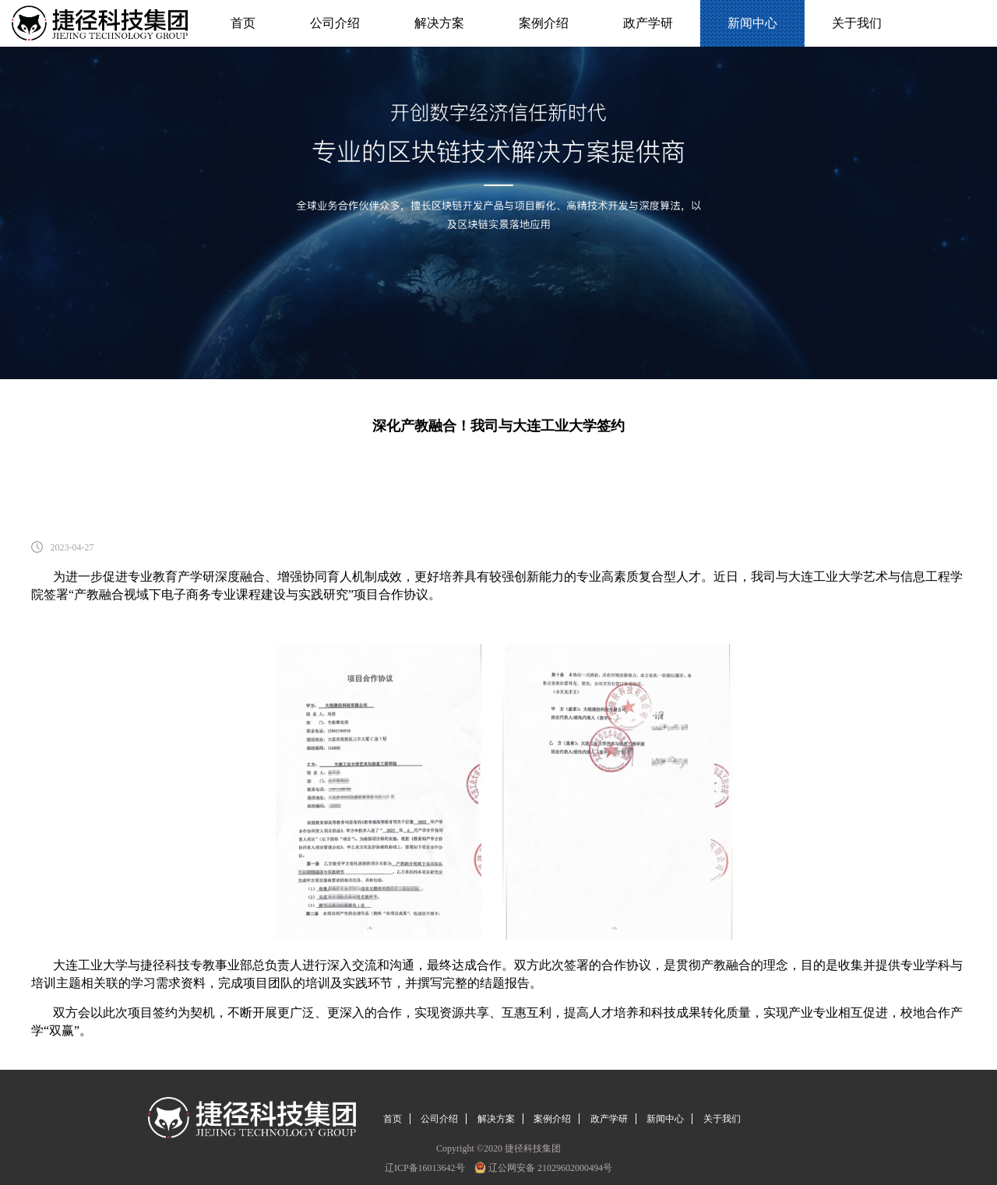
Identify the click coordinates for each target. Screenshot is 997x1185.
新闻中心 (752, 23)
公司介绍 (334, 23)
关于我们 (856, 23)
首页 (243, 23)
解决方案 (439, 23)
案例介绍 (543, 23)
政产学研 (647, 23)
